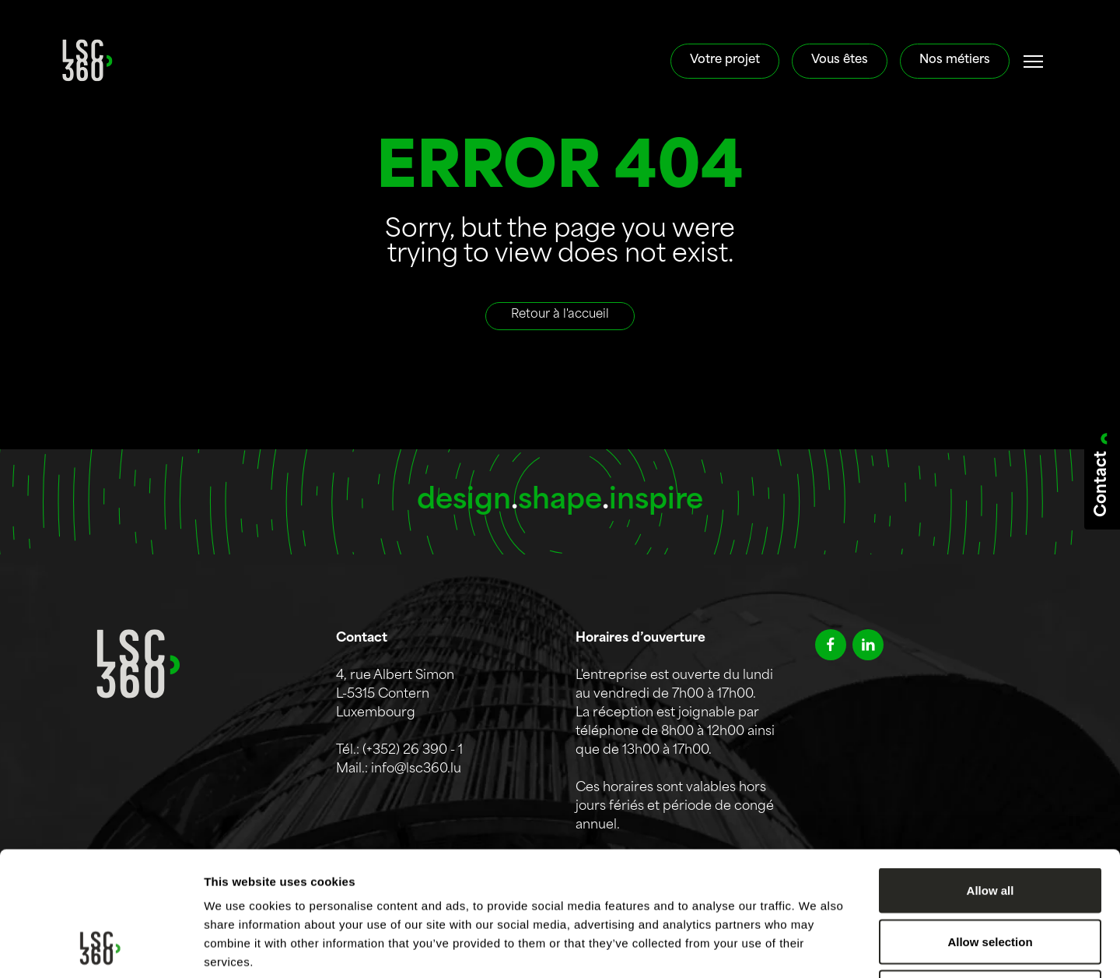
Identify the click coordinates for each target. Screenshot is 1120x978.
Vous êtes (839, 60)
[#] (1033, 61)
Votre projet (725, 60)
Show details (816, 947)
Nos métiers (954, 60)
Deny (990, 875)
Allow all (990, 773)
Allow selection (989, 825)
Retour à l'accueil (560, 315)
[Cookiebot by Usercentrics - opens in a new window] (101, 947)
